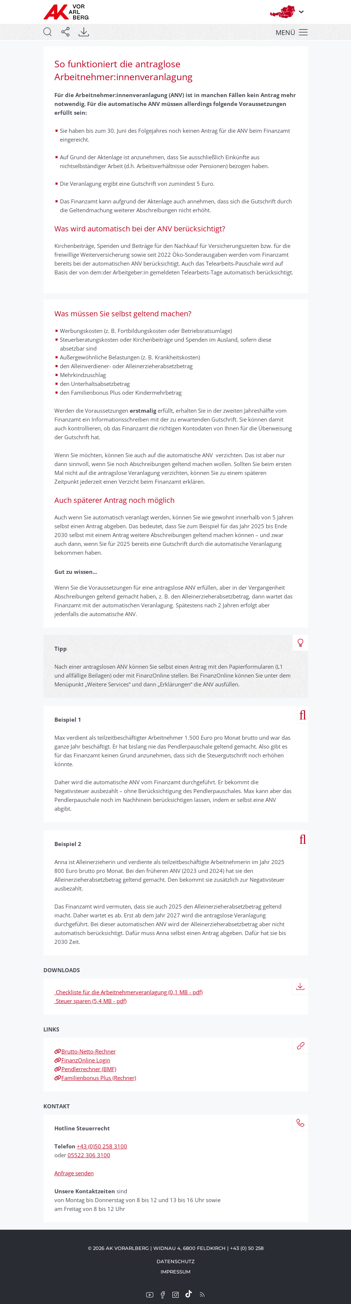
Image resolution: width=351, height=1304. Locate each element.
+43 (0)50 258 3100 (102, 1146)
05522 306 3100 (89, 1155)
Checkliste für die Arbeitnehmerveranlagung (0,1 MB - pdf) (128, 992)
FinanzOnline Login (82, 1060)
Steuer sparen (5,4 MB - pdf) (90, 1001)
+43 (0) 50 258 (247, 1248)
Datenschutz (176, 1261)
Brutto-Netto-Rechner (85, 1051)
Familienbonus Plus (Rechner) (95, 1077)
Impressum (175, 1272)
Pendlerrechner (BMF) (85, 1069)
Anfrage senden (74, 1173)
